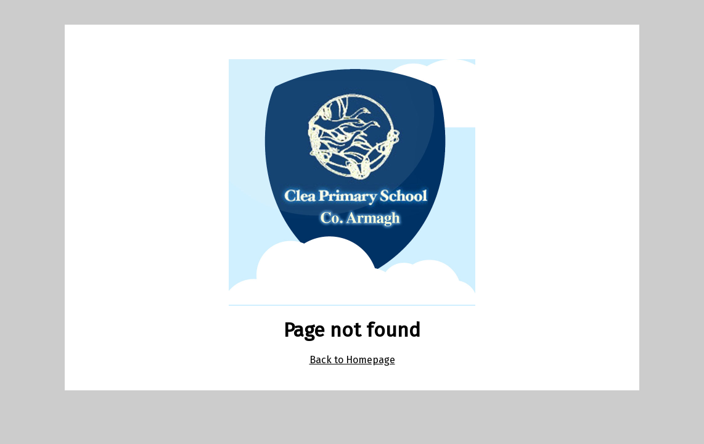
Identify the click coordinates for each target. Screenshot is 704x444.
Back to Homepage (352, 360)
